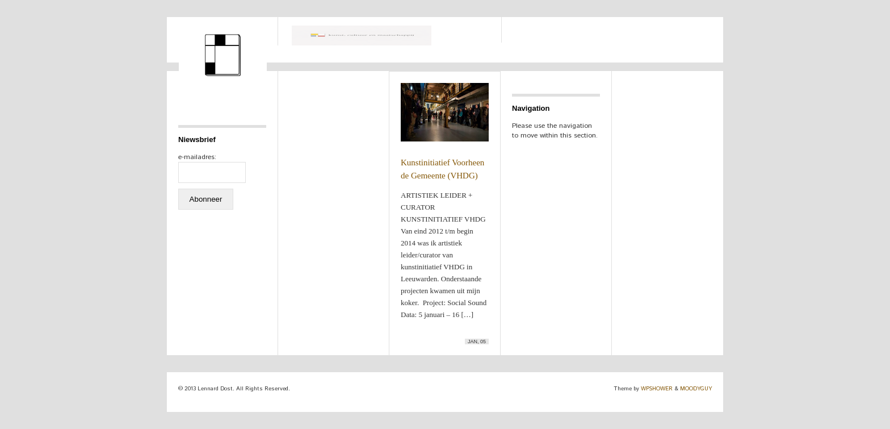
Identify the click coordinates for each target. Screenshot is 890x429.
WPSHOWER (657, 389)
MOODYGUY (696, 389)
